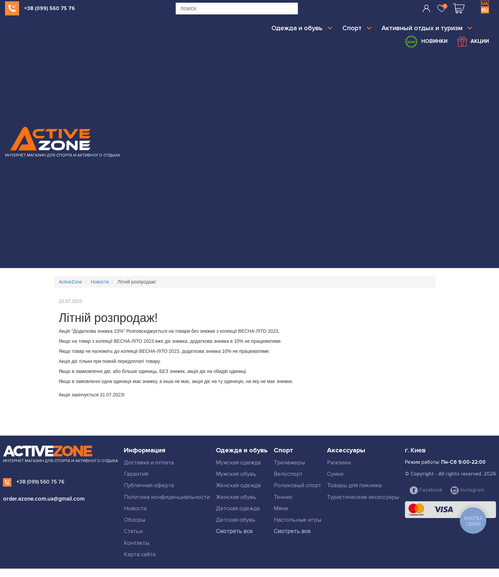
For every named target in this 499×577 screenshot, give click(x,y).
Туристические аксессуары (363, 497)
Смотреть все (234, 531)
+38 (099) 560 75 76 (49, 8)
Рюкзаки (339, 462)
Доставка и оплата (149, 462)
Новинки (425, 41)
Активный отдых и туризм (427, 28)
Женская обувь (236, 497)
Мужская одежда (238, 462)
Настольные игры (297, 519)
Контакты (136, 543)
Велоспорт (288, 473)
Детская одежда (238, 508)
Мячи (281, 508)
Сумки (335, 473)
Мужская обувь (236, 473)
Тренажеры (289, 462)
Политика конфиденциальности (167, 497)
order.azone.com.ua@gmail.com (44, 498)
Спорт (356, 28)
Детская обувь (235, 519)
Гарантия (136, 473)
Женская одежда (238, 485)
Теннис (283, 497)
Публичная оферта (149, 485)
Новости (135, 508)
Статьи (133, 531)
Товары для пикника (354, 485)
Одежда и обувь (301, 28)
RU (485, 10)
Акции (473, 42)
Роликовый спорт (297, 485)
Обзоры (134, 519)
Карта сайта (140, 554)
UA (485, 3)
